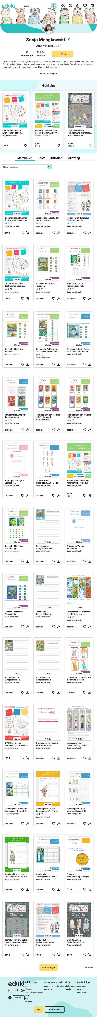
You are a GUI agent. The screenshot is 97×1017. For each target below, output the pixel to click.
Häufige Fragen (71, 986)
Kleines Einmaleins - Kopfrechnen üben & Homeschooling (11, 131)
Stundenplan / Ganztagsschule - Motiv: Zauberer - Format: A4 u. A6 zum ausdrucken (47, 875)
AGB (79, 989)
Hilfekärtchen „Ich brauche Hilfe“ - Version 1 (79, 416)
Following (73, 158)
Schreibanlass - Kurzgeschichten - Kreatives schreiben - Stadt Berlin (48, 678)
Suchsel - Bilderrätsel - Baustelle (15, 350)
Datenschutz (82, 992)
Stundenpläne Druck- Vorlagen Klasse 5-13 (76, 809)
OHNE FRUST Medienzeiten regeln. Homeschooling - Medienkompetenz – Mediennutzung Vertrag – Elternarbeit (47, 941)
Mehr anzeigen (48, 73)
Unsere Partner (50, 989)
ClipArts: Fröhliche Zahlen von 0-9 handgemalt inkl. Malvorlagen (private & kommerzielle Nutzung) (16, 941)
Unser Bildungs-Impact (34, 992)
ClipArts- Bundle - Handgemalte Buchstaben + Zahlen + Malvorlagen (79, 131)
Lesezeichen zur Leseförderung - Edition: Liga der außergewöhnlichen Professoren (78, 744)
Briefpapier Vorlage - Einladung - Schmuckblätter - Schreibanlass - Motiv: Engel (15, 481)
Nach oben (87, 967)
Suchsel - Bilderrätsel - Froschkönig (15, 613)
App (26, 998)
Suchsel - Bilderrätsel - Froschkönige (15, 547)
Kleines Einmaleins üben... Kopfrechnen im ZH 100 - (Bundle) (47, 131)
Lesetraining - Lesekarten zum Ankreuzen (47, 219)
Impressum (81, 986)
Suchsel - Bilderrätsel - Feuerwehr (46, 284)
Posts (41, 158)
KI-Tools (28, 1001)
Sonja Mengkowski (9, 135)
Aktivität (56, 158)
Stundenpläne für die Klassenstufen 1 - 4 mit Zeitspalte (46, 809)
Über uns (28, 989)
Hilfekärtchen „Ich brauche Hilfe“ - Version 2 (48, 416)
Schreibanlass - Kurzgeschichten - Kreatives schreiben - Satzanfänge (45, 547)
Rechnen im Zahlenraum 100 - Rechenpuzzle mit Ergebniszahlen (47, 350)
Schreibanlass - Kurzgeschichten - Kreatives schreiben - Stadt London (48, 613)
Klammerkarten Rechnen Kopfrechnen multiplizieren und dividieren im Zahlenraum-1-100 (17, 219)
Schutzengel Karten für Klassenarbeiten (15, 416)
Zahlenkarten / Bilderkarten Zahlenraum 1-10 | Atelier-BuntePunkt (47, 481)
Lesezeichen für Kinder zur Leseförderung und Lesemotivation (79, 613)
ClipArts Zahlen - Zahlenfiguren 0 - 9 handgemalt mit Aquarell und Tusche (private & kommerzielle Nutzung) (78, 941)
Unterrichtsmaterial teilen (54, 986)
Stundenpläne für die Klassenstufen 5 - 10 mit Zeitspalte (16, 875)
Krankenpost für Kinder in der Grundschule (47, 744)
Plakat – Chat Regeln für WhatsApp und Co (78, 219)
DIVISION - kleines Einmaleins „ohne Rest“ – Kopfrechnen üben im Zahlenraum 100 (16, 744)
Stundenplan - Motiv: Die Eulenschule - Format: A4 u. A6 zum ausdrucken (16, 809)
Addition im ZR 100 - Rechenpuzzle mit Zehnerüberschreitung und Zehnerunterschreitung (79, 284)
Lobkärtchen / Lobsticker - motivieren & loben (79, 678)
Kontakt (68, 989)
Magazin (28, 986)
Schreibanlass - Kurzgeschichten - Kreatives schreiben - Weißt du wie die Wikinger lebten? (16, 678)
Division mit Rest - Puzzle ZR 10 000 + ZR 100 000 (78, 350)
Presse (28, 995)
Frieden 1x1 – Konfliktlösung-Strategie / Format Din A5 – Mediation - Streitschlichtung (79, 875)
